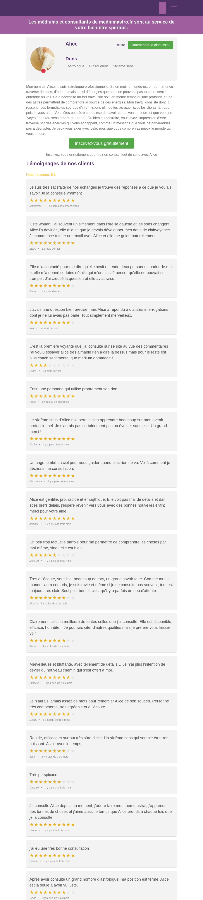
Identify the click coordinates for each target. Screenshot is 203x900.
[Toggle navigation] (174, 7)
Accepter (79, 885)
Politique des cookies (133, 892)
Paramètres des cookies (123, 885)
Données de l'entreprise (105, 892)
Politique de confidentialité (73, 892)
